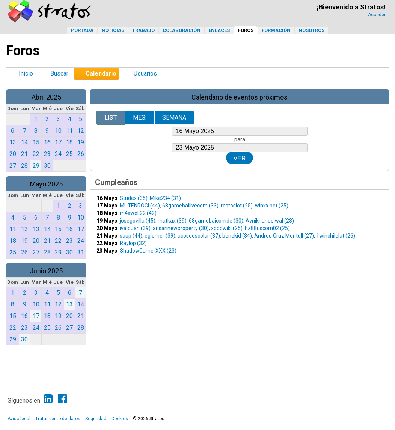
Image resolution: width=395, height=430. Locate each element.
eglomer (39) (160, 236)
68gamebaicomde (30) (216, 221)
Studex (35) (134, 198)
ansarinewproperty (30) (181, 228)
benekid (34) (237, 236)
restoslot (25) (237, 206)
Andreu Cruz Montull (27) (284, 236)
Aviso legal (19, 418)
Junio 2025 (46, 271)
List (110, 117)
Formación (276, 30)
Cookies (119, 418)
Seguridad (95, 418)
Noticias (112, 30)
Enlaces (219, 30)
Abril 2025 (46, 97)
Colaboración (182, 30)
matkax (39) (172, 221)
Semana (174, 117)
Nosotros (311, 30)
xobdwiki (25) (227, 228)
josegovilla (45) (137, 221)
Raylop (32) (133, 243)
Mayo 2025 (46, 184)
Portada (82, 30)
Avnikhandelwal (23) (270, 221)
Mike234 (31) (165, 198)
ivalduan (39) (135, 228)
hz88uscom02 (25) (267, 228)
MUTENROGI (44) (140, 206)
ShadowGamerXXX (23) (148, 251)
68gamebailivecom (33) (190, 206)
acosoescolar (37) (199, 236)
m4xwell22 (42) (138, 213)
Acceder (377, 14)
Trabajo (143, 30)
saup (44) (131, 236)
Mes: (139, 117)
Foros (245, 30)
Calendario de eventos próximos (239, 97)
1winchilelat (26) (335, 236)
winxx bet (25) (271, 206)
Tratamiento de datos (57, 418)
